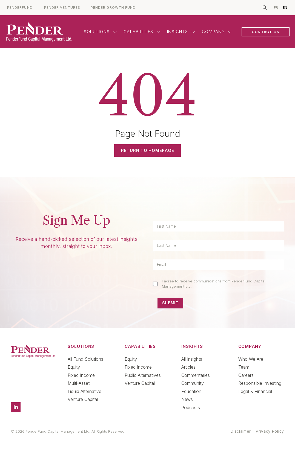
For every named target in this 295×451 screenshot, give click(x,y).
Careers (246, 375)
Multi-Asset (79, 383)
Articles (188, 367)
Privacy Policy (270, 431)
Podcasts (190, 407)
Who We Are (250, 359)
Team (243, 367)
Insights (181, 31)
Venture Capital (83, 399)
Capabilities (142, 31)
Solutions (100, 31)
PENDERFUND (20, 8)
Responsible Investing (259, 383)
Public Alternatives (143, 375)
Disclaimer (241, 431)
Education (191, 391)
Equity (74, 367)
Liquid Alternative (84, 391)
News (187, 399)
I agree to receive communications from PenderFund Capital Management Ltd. (213, 283)
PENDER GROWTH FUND (113, 8)
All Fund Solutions (85, 359)
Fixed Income (81, 375)
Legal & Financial (255, 391)
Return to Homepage (147, 150)
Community (192, 383)
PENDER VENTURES (62, 8)
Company (217, 31)
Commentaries (195, 375)
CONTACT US (265, 32)
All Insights (191, 359)
